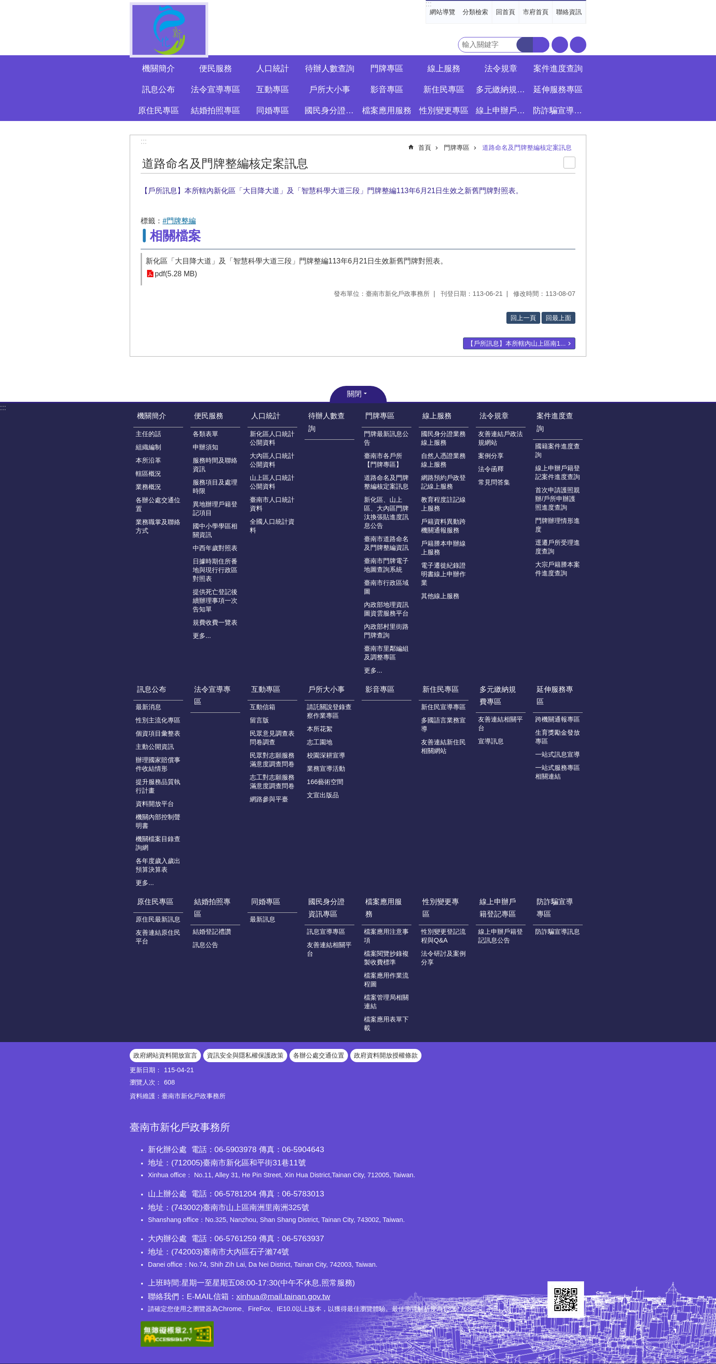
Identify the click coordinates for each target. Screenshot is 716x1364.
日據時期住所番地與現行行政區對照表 (215, 570)
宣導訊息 (491, 741)
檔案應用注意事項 (386, 936)
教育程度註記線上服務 (443, 504)
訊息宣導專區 (326, 931)
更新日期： (146, 1070)
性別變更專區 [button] (444, 110)
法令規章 (494, 416)
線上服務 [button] (443, 68)
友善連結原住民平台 (158, 937)
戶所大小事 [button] (329, 89)
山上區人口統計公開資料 (272, 482)
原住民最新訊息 (158, 919)
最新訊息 (262, 919)
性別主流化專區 (158, 720)
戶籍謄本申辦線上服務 (443, 548)
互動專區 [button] (272, 89)
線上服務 (437, 416)
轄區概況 (148, 473)
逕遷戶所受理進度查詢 (557, 547)
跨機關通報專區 (557, 719)
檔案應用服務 (383, 908)
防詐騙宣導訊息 (557, 931)
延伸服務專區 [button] (558, 89)
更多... (202, 635)
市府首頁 (535, 12)
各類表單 (205, 433)
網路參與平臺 (269, 799)
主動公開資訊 (155, 746)
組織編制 (148, 447)
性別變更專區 (440, 908)
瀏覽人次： (146, 1082)
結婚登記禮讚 (212, 931)
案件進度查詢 (555, 422)
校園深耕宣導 (326, 755)
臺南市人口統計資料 (272, 504)
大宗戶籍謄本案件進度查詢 (557, 569)
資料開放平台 (155, 803)
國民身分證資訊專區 (326, 908)
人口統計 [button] (272, 68)
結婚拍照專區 (212, 908)
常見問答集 (494, 482)
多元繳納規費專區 (497, 695)
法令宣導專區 (215, 89)
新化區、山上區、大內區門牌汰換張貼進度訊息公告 (386, 512)
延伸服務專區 (555, 695)
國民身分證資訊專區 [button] (331, 110)
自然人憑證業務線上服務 (443, 460)
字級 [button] (560, 45)
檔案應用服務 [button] (386, 110)
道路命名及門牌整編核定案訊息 (527, 147)
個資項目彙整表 (158, 733)
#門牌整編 (179, 221)
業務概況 (148, 486)
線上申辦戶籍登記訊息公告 (500, 936)
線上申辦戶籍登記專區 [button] (502, 110)
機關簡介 (151, 416)
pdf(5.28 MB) (176, 274)
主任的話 (148, 433)
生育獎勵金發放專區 (557, 737)
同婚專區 (265, 902)
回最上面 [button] (558, 317)
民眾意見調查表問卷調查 (272, 738)
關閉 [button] (354, 394)
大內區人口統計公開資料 (272, 460)
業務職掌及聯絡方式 (158, 526)
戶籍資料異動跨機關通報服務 (443, 526)
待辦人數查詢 (329, 68)
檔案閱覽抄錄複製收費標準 (386, 958)
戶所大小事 (326, 689)
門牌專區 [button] (386, 68)
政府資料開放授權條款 (386, 1055)
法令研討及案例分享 (443, 958)
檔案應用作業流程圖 (386, 980)
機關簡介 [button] (158, 68)
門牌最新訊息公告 (386, 438)
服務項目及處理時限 (215, 487)
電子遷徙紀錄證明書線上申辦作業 (443, 574)
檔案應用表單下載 (386, 1024)
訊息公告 (205, 944)
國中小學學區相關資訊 (215, 530)
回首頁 (505, 12)
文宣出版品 (323, 795)
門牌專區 (456, 147)
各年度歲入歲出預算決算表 (158, 865)
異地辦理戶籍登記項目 (215, 508)
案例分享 (491, 455)
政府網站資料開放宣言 (165, 1055)
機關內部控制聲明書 (158, 821)
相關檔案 (175, 236)
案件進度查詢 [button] (558, 68)
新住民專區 (440, 689)
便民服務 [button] (215, 68)
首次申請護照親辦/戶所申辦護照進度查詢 (557, 498)
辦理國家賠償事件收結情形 (158, 764)
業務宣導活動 (326, 768)
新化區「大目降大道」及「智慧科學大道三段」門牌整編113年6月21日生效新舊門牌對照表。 (297, 261)
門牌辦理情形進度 (557, 525)
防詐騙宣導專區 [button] (559, 110)
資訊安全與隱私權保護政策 (245, 1055)
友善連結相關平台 (500, 724)
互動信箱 (262, 707)
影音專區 (386, 89)
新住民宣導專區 (443, 707)
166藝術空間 (325, 781)
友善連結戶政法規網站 (500, 438)
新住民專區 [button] (443, 89)
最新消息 (148, 707)
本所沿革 (148, 460)
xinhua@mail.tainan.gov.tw (283, 1296)
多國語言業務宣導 (443, 724)
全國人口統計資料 (272, 526)
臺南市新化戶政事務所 (169, 30)
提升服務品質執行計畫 (158, 786)
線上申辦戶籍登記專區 (497, 908)
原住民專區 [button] (158, 110)
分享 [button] (578, 45)
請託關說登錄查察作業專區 (329, 711)
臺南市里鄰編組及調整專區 (386, 653)
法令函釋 (491, 469)
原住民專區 (155, 902)
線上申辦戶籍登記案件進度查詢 (557, 472)
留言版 (259, 720)
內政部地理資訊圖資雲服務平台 (386, 609)
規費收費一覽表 (215, 622)
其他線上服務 (440, 596)
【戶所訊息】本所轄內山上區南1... (516, 343)
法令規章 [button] (500, 68)
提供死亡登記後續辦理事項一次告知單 (215, 600)
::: (429, 4)
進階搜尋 (541, 45)
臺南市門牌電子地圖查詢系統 (386, 565)
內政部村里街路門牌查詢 (386, 631)
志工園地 (319, 742)
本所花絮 (319, 728)
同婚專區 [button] (272, 110)
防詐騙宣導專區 (555, 908)
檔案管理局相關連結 (386, 1002)
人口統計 (265, 416)
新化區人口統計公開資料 (272, 438)
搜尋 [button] (524, 45)
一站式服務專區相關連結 (557, 772)
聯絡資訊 (569, 12)
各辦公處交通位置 (158, 504)
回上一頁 (523, 317)
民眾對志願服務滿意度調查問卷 (272, 760)
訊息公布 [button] (158, 89)
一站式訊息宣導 (557, 754)
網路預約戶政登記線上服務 (443, 482)
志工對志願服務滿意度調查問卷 (272, 782)
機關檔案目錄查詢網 (158, 843)
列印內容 (569, 163)
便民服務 (208, 416)
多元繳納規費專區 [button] (502, 89)
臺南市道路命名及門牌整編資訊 (386, 543)
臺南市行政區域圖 (386, 587)
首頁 (424, 147)
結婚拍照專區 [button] (215, 110)
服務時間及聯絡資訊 (215, 465)
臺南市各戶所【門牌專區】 (383, 460)
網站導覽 (442, 12)
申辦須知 (205, 447)
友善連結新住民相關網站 (443, 746)
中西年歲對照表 (215, 548)
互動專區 (265, 689)
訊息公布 (151, 689)
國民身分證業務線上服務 (443, 438)
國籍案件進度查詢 (557, 450)
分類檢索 (475, 12)
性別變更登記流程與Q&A (443, 936)
